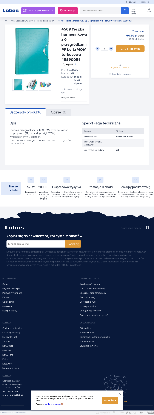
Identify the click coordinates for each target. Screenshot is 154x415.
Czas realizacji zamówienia (93, 292)
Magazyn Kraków (10, 368)
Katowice (7, 363)
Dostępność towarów (90, 310)
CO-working (85, 328)
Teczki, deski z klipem (45, 21)
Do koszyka (130, 49)
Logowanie (131, 2)
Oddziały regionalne (12, 328)
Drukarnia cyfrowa (89, 345)
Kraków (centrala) (11, 332)
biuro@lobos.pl (17, 395)
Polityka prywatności (52, 404)
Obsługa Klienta (89, 278)
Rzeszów (6, 350)
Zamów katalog (87, 297)
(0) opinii (68, 64)
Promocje (67, 10)
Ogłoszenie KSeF (88, 301)
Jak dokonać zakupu (90, 284)
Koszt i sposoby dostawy (92, 288)
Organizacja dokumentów (22, 21)
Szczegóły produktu (25, 112)
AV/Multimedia (87, 332)
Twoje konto (133, 11)
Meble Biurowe (87, 341)
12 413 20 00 (13, 391)
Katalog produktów (38, 10)
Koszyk (149, 10)
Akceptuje (110, 400)
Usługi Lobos (87, 322)
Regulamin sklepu (11, 288)
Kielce (5, 359)
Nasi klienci (7, 306)
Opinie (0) (58, 112)
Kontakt (7, 322)
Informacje (9, 278)
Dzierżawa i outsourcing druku (95, 336)
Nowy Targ (7, 354)
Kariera (5, 297)
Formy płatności (88, 306)
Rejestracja (144, 2)
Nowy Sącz (7, 345)
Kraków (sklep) (9, 336)
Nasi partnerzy (9, 310)
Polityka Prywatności (12, 292)
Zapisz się (73, 244)
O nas (5, 284)
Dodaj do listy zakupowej (120, 74)
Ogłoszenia (8, 301)
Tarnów (6, 341)
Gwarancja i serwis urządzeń (94, 315)
